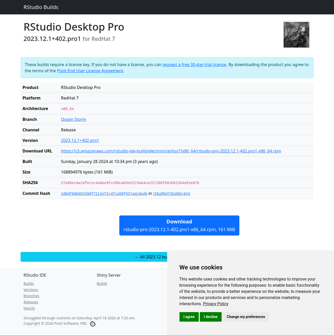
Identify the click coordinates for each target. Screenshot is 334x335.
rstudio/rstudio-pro (171, 193)
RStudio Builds (41, 7)
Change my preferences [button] (246, 317)
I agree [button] (189, 317)
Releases (31, 302)
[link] (216, 303)
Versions (31, 289)
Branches (31, 295)
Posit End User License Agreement (90, 71)
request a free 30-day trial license (195, 64)
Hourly (29, 308)
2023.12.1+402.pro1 (80, 140)
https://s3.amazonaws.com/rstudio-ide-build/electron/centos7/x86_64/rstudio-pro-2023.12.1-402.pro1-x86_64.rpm (171, 151)
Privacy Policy (216, 303)
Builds (29, 283)
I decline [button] (211, 317)
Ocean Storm (73, 119)
